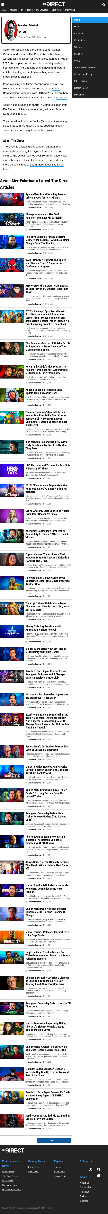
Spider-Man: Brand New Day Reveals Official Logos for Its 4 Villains (46, 196)
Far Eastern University (16, 109)
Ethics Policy (80, 81)
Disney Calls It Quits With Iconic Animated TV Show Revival (43, 628)
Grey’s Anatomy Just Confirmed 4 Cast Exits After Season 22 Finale (47, 512)
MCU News (8, 1180)
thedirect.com (39, 160)
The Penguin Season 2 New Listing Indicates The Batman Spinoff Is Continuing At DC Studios (45, 840)
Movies (13, 9)
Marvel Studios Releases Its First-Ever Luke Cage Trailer (47, 933)
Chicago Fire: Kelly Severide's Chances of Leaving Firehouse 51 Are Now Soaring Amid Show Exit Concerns (47, 981)
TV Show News (9, 1176)
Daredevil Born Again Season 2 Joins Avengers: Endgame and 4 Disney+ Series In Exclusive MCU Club (46, 674)
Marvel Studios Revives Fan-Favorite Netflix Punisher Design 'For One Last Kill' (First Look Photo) (46, 770)
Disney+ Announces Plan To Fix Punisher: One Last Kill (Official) (43, 216)
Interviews (70, 9)
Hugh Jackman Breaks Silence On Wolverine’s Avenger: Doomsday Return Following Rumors (47, 955)
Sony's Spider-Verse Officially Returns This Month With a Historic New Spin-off (47, 865)
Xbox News (34, 1167)
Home (77, 26)
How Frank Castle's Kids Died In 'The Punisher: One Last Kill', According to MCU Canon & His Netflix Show (46, 370)
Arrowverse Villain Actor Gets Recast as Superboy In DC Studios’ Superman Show (46, 289)
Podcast (58, 1167)
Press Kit (78, 54)
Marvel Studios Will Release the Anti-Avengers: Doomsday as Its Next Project (46, 889)
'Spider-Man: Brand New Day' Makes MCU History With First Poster (45, 650)
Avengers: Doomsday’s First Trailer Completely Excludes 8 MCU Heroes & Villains (46, 534)
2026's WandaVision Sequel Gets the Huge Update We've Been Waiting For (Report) (46, 489)
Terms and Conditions (85, 67)
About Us (78, 33)
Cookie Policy (81, 88)
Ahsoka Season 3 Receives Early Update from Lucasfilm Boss (43, 391)
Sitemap (78, 47)
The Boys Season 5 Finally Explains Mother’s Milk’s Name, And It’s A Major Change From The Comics (47, 240)
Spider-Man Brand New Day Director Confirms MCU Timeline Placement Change (45, 912)
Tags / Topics (60, 1176)
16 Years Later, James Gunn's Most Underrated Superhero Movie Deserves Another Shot (47, 581)
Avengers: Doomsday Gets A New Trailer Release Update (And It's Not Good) (45, 816)
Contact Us (79, 40)
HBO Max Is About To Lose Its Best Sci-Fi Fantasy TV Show (47, 467)
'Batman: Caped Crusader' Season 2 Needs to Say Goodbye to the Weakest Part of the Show (47, 1072)
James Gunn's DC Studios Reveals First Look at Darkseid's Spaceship (47, 748)
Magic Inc (61, 97)
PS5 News (33, 1171)
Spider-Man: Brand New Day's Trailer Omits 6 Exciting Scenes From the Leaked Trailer (46, 793)
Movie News (8, 1171)
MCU (3, 9)
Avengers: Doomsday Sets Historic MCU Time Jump (48, 1005)
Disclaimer (79, 95)
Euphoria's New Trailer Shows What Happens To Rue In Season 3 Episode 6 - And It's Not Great (47, 557)
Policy (77, 60)
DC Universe (42, 9)
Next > (54, 1140)
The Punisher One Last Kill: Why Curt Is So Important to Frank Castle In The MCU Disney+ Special (47, 346)
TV (22, 9)
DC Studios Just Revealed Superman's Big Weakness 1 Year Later (46, 696)
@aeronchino (50, 121)
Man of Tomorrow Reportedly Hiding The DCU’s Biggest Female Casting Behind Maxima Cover (45, 1026)
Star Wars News (10, 1185)
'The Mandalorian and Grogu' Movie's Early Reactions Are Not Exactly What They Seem (46, 445)
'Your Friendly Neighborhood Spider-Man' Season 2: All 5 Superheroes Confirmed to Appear (46, 263)
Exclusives (59, 1171)
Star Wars (56, 9)
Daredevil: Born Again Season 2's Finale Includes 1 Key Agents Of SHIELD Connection (47, 1095)
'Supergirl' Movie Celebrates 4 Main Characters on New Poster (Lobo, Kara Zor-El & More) (47, 606)
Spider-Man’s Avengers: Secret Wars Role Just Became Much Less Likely (46, 1048)
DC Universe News (11, 1189)
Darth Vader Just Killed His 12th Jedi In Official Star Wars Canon (47, 1117)
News (30, 9)
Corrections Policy (83, 74)
